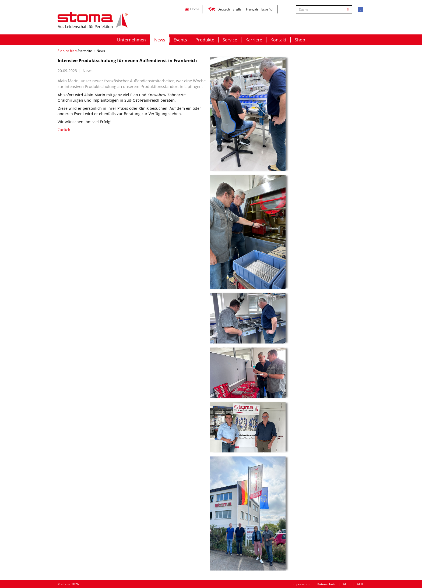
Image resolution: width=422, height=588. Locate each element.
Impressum (301, 584)
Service (230, 40)
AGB (346, 584)
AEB (360, 584)
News (159, 40)
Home (192, 9)
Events (180, 40)
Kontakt (278, 40)
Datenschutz (326, 584)
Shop (300, 40)
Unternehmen (131, 40)
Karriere (253, 40)
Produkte (204, 40)
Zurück (64, 129)
